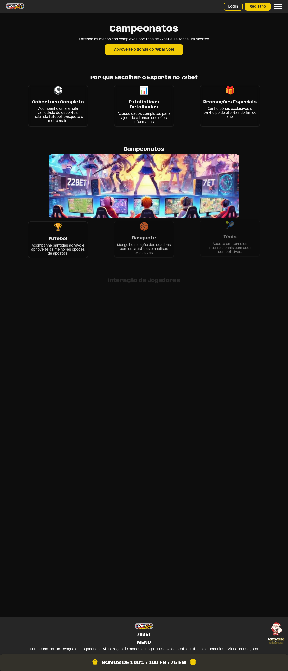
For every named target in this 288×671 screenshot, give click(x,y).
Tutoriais (198, 649)
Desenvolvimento (172, 649)
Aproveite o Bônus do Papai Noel (144, 49)
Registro (258, 6)
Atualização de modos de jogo (128, 649)
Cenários (216, 649)
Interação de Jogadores (78, 649)
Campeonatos (42, 649)
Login (233, 6)
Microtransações (242, 649)
